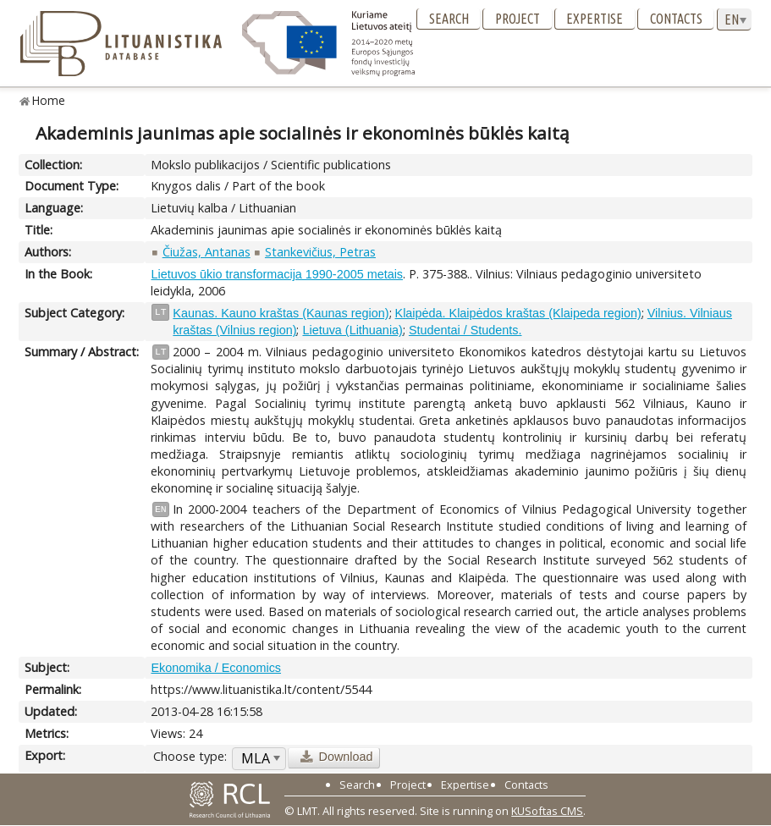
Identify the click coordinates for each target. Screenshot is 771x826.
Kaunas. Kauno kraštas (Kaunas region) (280, 313)
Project (517, 18)
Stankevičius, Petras (320, 252)
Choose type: (190, 756)
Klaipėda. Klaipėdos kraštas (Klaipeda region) (518, 313)
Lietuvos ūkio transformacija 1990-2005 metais (277, 274)
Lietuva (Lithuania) (352, 330)
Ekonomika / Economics (216, 668)
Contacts (676, 18)
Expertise (594, 18)
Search (449, 18)
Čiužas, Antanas (206, 252)
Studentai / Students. (465, 330)
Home (48, 100)
